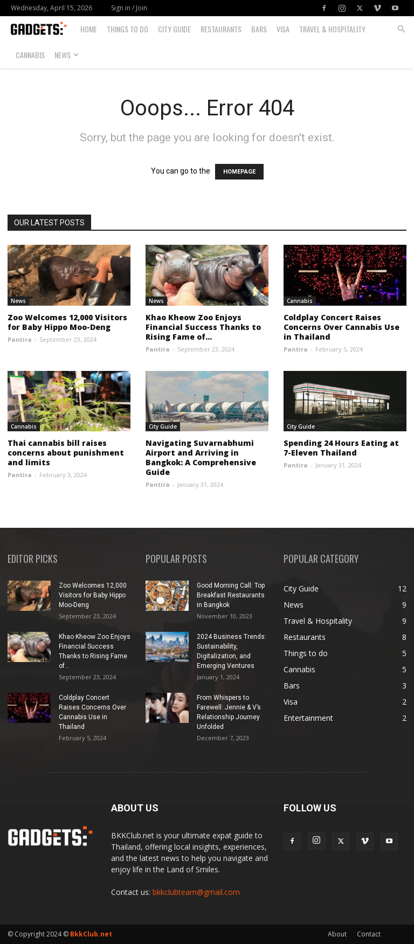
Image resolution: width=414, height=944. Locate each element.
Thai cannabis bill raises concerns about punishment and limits (66, 452)
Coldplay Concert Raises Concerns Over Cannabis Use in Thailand (341, 327)
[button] (401, 29)
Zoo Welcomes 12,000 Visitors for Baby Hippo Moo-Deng (67, 322)
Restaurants (221, 29)
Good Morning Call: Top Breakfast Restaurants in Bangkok (231, 595)
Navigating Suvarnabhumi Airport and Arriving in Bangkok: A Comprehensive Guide (201, 457)
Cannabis (30, 54)
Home (88, 29)
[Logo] (43, 29)
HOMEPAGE (239, 171)
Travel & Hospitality (332, 29)
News (66, 54)
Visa (283, 29)
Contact (369, 934)
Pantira (20, 339)
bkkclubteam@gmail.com (196, 892)
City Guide (174, 29)
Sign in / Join (129, 7)
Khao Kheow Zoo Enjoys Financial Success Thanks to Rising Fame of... (203, 327)
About (337, 934)
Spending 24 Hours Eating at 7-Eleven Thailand (341, 448)
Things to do (127, 29)
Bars (259, 29)
